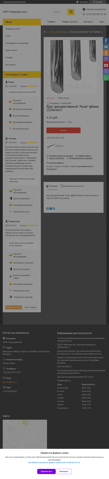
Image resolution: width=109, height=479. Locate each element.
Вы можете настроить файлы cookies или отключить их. (54, 462)
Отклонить (63, 471)
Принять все (46, 471)
